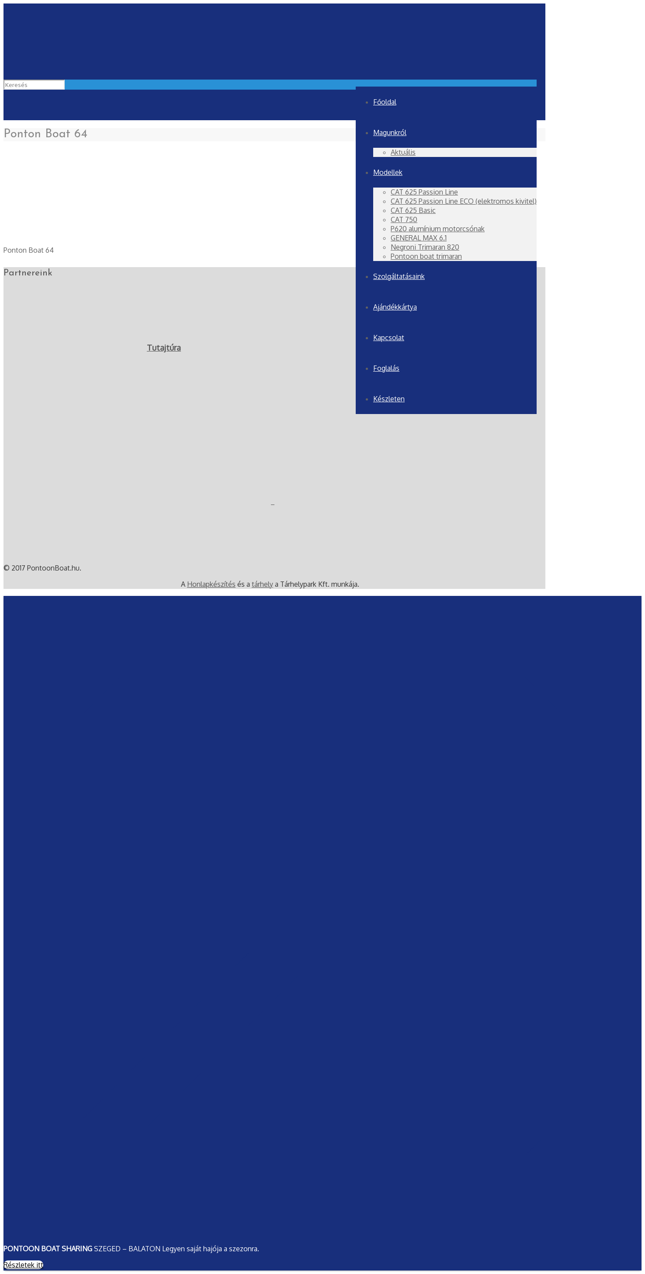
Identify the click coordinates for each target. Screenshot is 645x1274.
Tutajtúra (164, 347)
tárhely (262, 584)
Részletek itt (23, 1264)
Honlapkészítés (211, 584)
